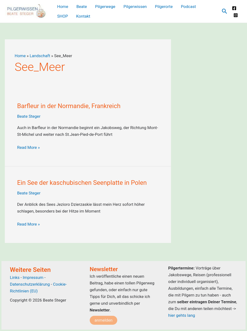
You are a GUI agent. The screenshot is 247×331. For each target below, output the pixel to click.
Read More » (28, 147)
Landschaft (40, 55)
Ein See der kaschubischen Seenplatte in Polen (82, 182)
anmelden (104, 320)
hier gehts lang (181, 315)
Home (20, 55)
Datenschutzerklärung (30, 284)
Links (15, 277)
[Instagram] (235, 15)
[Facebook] (234, 8)
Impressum (33, 277)
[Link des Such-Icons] (224, 11)
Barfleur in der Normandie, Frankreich (69, 106)
